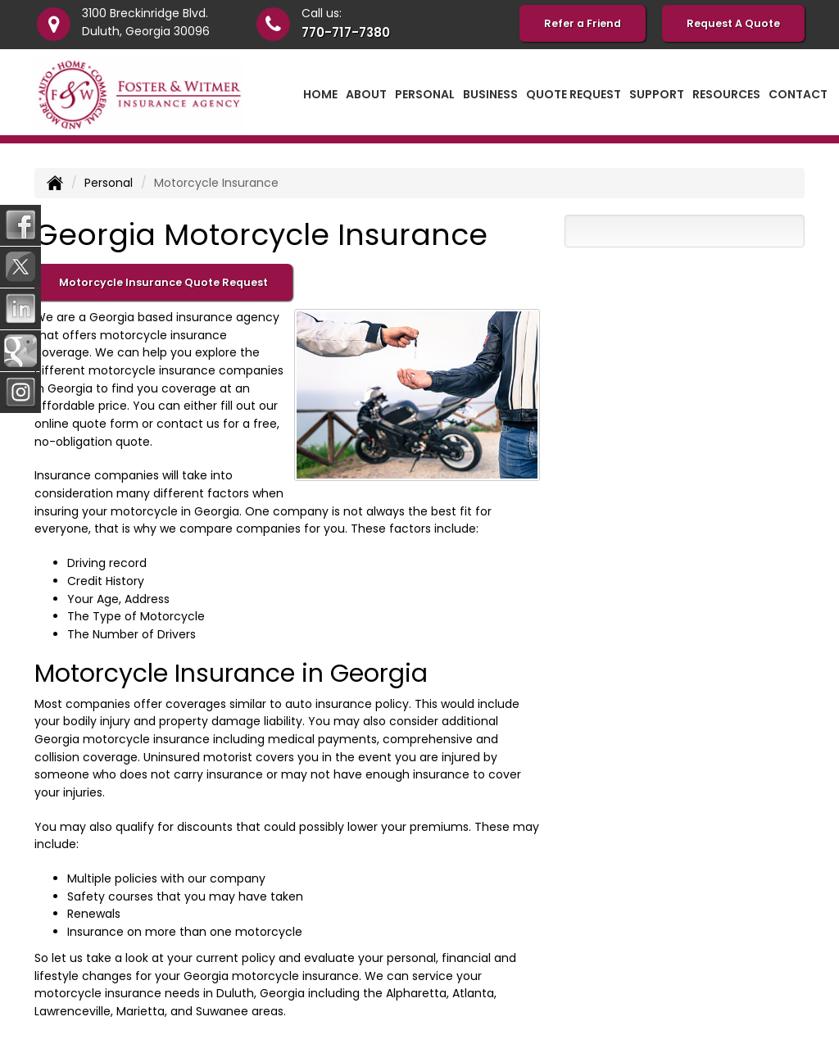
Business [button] (490, 94)
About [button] (366, 94)
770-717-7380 (346, 32)
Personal (108, 183)
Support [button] (656, 94)
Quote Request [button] (573, 94)
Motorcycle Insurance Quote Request (163, 282)
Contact (798, 94)
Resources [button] (726, 94)
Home (320, 94)
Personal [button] (425, 94)
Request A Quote (733, 23)
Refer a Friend (582, 23)
